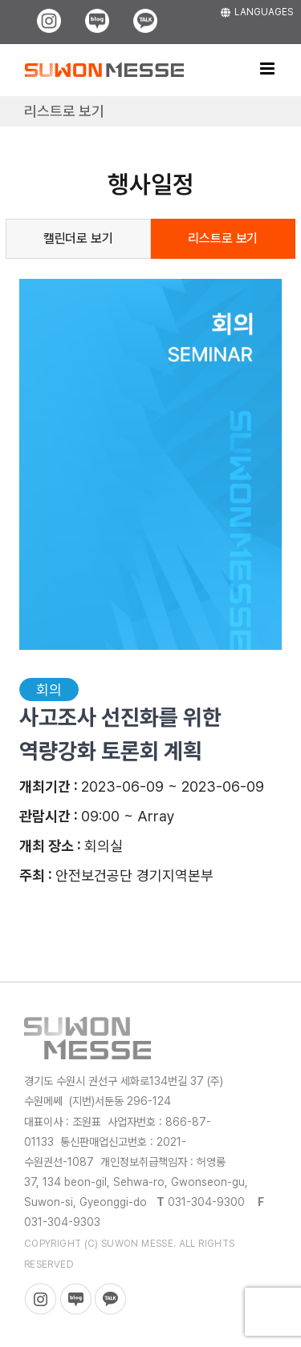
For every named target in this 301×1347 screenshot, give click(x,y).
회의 (49, 689)
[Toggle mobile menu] (268, 68)
